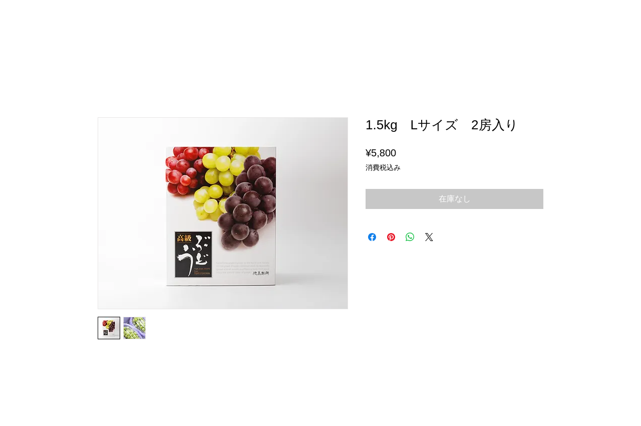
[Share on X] (429, 237)
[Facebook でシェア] (372, 237)
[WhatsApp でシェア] (410, 237)
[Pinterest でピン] (391, 237)
